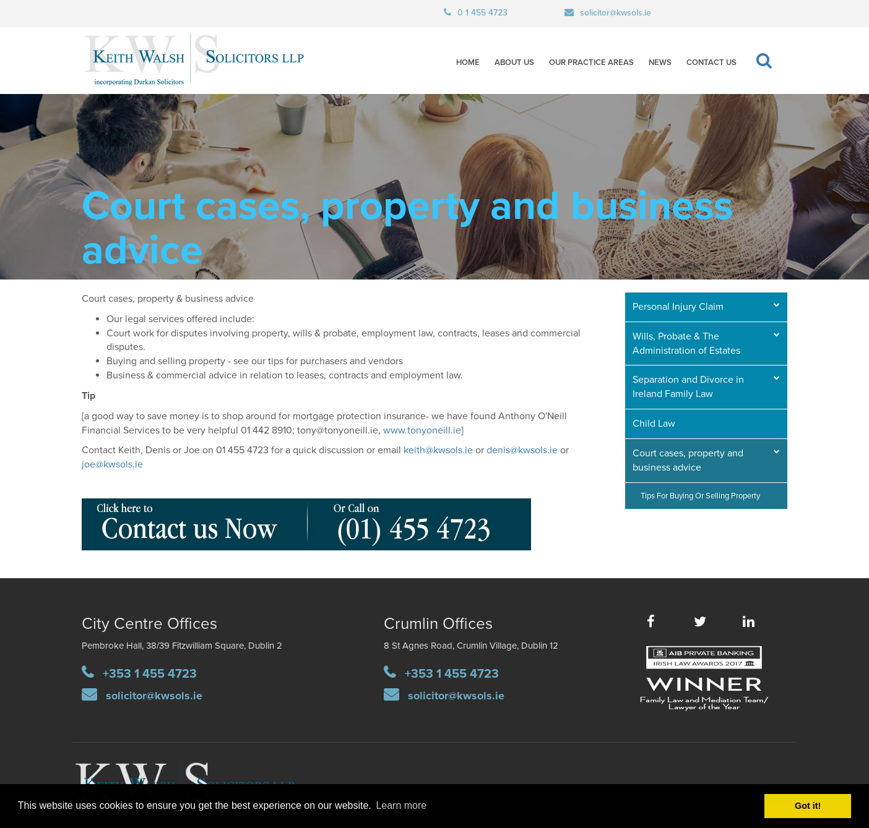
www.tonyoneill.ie (422, 430)
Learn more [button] (401, 805)
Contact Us (711, 62)
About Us (514, 62)
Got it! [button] (808, 806)
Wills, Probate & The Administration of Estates (686, 343)
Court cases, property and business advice (688, 460)
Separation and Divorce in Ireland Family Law (688, 386)
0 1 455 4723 (482, 12)
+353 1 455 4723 (150, 674)
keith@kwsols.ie (438, 450)
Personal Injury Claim (678, 307)
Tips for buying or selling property (700, 496)
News (660, 62)
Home (468, 62)
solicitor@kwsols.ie (615, 12)
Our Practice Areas (591, 62)
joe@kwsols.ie (112, 464)
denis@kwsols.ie (522, 450)
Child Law (654, 423)
